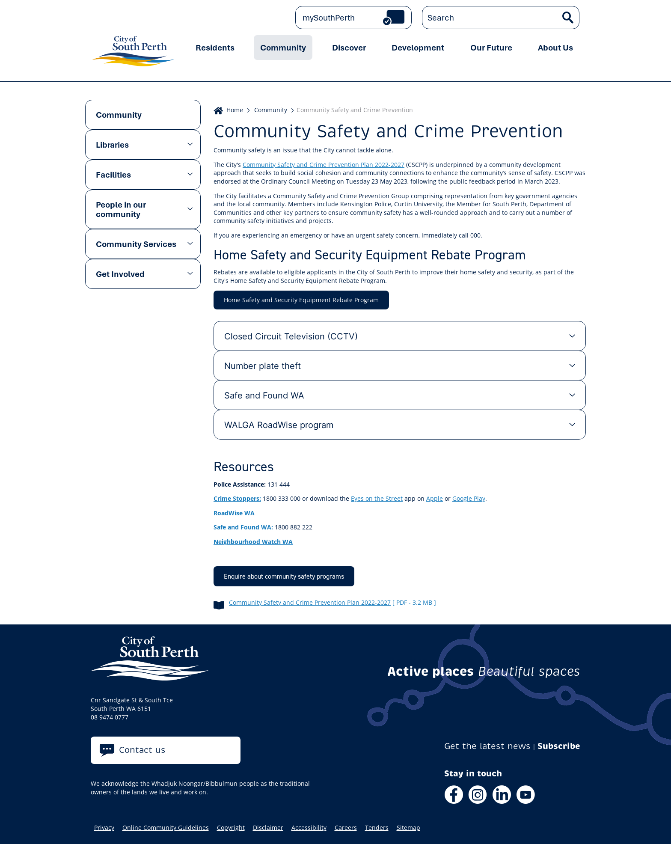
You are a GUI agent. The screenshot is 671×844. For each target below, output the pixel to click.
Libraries (112, 144)
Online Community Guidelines (165, 828)
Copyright (231, 828)
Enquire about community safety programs (284, 576)
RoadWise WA (234, 513)
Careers (346, 828)
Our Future (491, 47)
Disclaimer (268, 828)
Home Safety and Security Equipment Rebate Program (301, 300)
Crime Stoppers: (237, 498)
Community (283, 47)
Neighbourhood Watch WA (253, 542)
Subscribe (558, 746)
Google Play (468, 498)
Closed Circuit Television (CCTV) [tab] (291, 336)
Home (234, 110)
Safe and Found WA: (243, 527)
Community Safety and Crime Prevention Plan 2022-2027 (323, 164)
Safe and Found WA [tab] (264, 395)
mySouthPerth (329, 17)
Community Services (136, 244)
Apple (434, 498)
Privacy (104, 828)
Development (418, 47)
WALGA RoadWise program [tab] (278, 425)
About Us (555, 47)
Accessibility (309, 828)
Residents (215, 47)
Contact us (142, 750)
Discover (349, 47)
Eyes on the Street (377, 498)
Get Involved (120, 273)
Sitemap (408, 828)
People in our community (121, 209)
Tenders (377, 828)
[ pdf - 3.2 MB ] (414, 602)
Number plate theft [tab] (262, 365)
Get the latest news (487, 746)
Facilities (113, 174)
